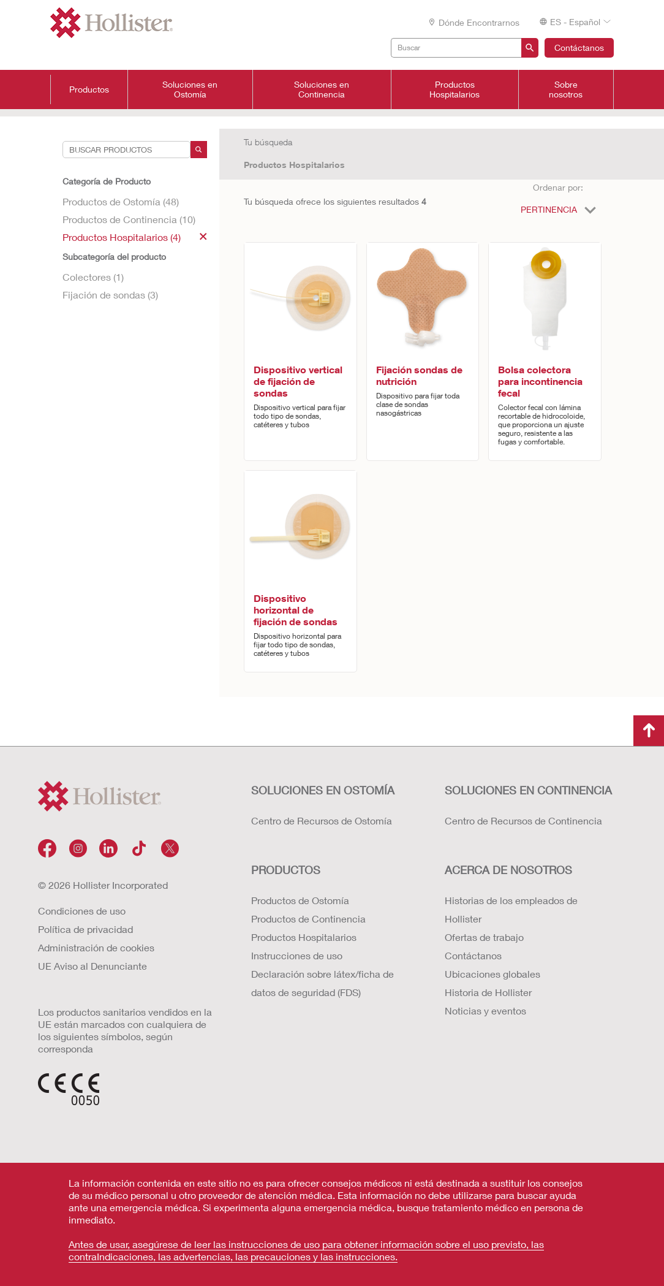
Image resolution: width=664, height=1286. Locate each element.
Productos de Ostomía (300, 900)
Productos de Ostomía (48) (120, 201)
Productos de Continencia (308, 918)
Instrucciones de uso (296, 955)
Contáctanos (579, 47)
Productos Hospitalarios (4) (134, 237)
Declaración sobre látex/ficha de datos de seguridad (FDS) (322, 983)
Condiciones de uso (82, 910)
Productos (89, 89)
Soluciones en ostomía (322, 790)
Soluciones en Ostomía (189, 89)
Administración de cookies (96, 947)
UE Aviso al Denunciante (92, 966)
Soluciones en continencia (528, 790)
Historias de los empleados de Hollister (511, 909)
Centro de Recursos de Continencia (523, 820)
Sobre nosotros (566, 89)
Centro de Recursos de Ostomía (321, 820)
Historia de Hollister (488, 992)
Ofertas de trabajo (484, 937)
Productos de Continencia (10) (128, 219)
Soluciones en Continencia (321, 89)
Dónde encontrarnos (473, 22)
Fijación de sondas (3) (110, 294)
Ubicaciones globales (492, 974)
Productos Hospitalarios (454, 89)
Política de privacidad (85, 929)
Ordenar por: (558, 187)
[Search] (199, 149)
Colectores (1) (93, 277)
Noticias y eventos (485, 1010)
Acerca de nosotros (508, 870)
